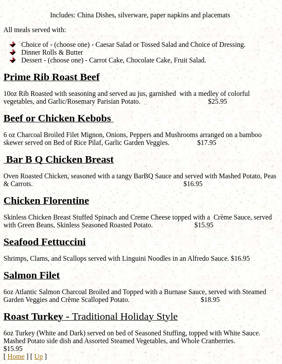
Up (38, 356)
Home (15, 356)
